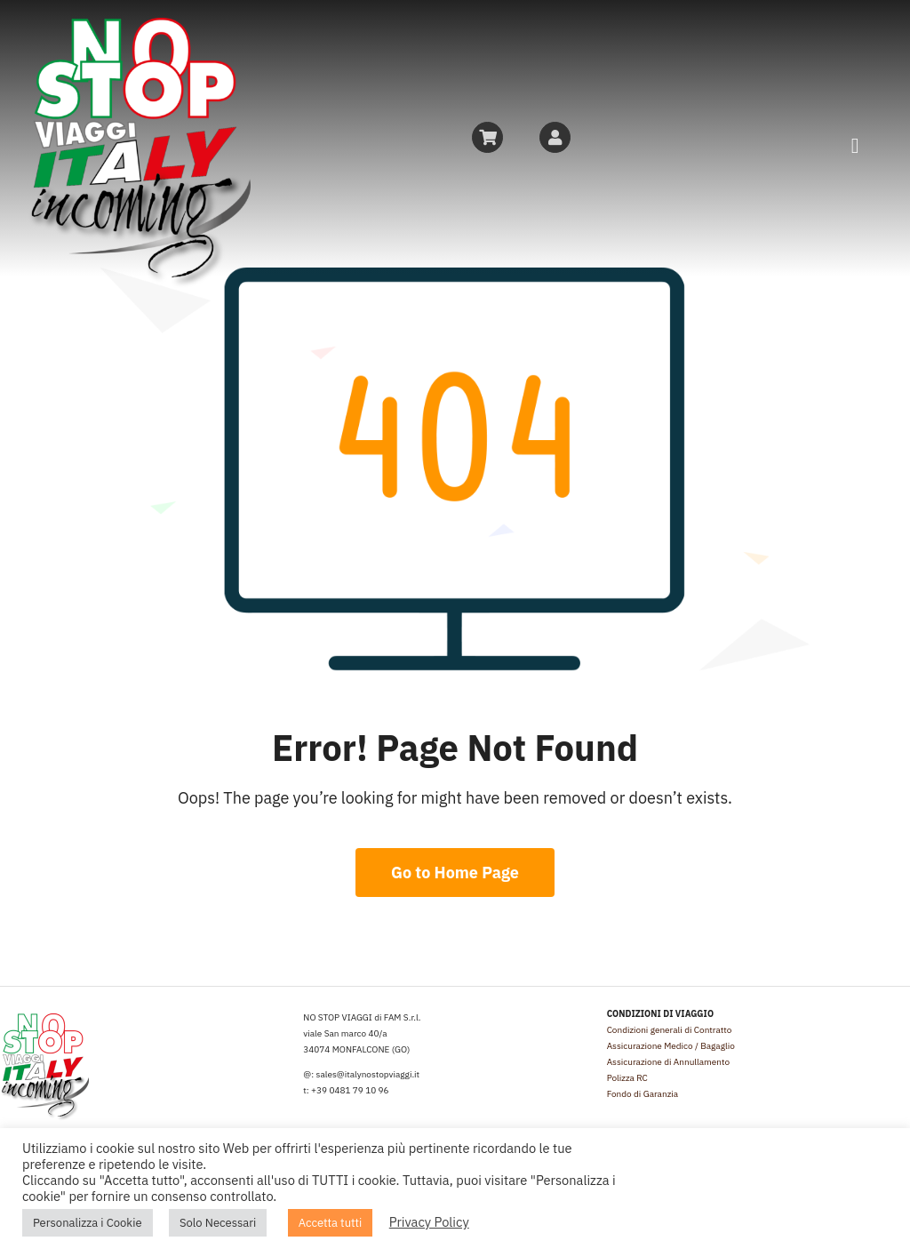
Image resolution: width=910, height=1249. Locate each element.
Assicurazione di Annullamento (668, 1062)
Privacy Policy (429, 1221)
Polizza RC (627, 1078)
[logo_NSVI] (139, 25)
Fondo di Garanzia (642, 1094)
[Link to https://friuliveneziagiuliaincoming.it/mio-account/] (555, 137)
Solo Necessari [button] (218, 1222)
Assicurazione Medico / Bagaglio (671, 1046)
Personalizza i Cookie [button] (87, 1222)
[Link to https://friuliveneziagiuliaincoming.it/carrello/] (487, 137)
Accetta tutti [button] (331, 1222)
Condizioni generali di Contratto (669, 1030)
